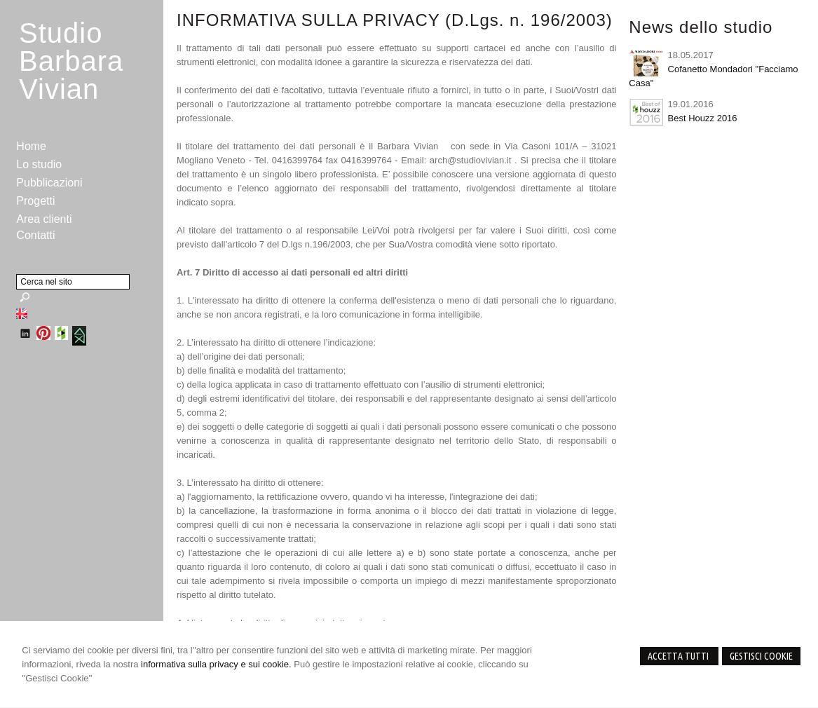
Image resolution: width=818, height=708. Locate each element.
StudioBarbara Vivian (71, 61)
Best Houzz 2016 (702, 118)
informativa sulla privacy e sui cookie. (216, 664)
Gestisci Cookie (761, 656)
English (21, 313)
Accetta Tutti (679, 656)
